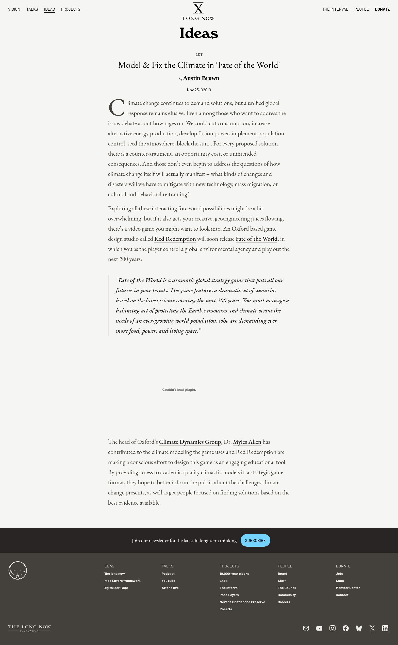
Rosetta (226, 609)
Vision (14, 9)
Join (339, 573)
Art (199, 54)
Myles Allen (247, 442)
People (361, 9)
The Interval (335, 9)
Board (282, 573)
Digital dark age (116, 587)
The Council (287, 587)
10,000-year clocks (234, 573)
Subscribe (255, 540)
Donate (382, 9)
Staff (282, 580)
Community (287, 595)
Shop (340, 580)
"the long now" (115, 573)
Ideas (49, 9)
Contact (342, 595)
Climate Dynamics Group (190, 442)
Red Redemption (175, 239)
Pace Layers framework (122, 580)
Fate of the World (257, 239)
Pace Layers (229, 595)
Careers (284, 602)
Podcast (168, 573)
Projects (70, 9)
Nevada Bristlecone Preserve (242, 602)
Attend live (170, 587)
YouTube (168, 580)
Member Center (348, 587)
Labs (223, 580)
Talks (32, 9)
